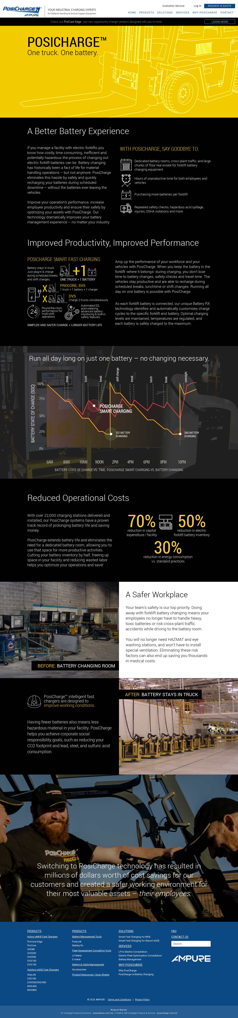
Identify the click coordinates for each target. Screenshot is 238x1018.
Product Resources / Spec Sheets (90, 974)
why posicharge (205, 12)
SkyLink (31, 974)
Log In (195, 6)
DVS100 (31, 960)
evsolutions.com (101, 1013)
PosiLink (77, 941)
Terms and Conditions (119, 999)
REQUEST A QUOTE (219, 6)
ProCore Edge (34, 941)
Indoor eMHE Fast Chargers (42, 936)
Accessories (79, 969)
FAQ (173, 931)
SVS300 (31, 956)
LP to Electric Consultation (133, 951)
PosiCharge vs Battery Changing (136, 974)
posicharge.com (165, 1013)
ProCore (31, 945)
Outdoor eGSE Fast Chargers (43, 969)
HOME (132, 12)
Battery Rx (77, 945)
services (182, 12)
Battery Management (130, 959)
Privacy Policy (142, 999)
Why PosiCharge (128, 970)
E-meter (76, 959)
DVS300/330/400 (36, 982)
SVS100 (31, 978)
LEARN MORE (220, 22)
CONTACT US (179, 937)
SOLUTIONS (165, 12)
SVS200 (31, 953)
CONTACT (227, 12)
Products (146, 12)
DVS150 (31, 964)
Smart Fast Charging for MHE (135, 936)
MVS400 (31, 986)
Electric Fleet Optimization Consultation (140, 955)
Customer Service (171, 6)
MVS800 (31, 990)
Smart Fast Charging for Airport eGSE (139, 940)
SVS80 (31, 949)
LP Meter (77, 955)
